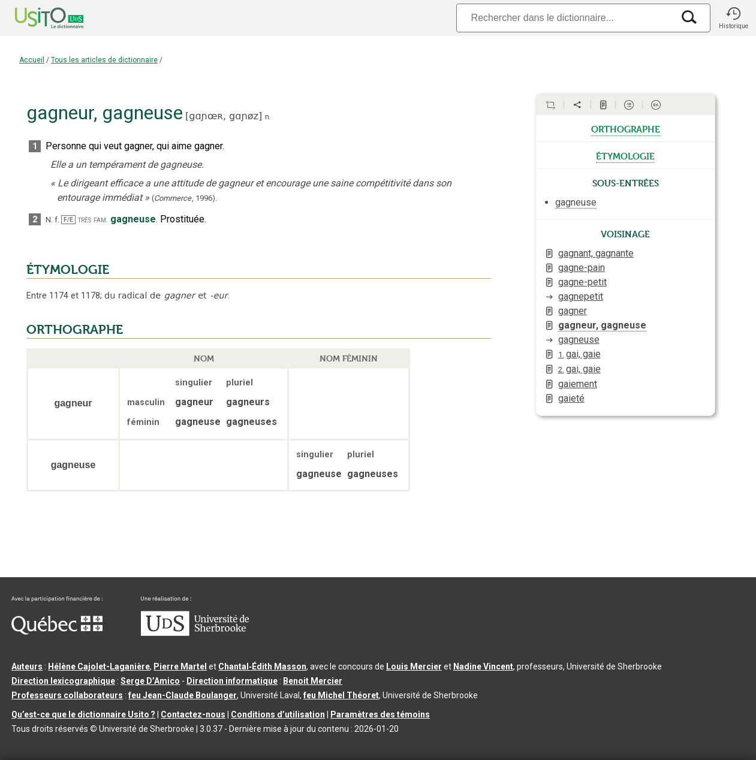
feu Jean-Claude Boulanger (182, 695)
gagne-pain (581, 267)
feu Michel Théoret (341, 695)
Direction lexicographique (63, 681)
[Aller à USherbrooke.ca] (195, 633)
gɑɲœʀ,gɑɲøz (223, 116)
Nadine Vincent (483, 666)
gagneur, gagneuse (602, 325)
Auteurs (27, 666)
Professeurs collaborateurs (67, 695)
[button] (733, 18)
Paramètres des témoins (380, 714)
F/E (68, 220)
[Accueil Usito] (36, 18)
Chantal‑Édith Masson (262, 666)
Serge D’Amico (150, 681)
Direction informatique (232, 681)
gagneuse (579, 339)
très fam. (93, 220)
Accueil (31, 60)
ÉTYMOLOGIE (67, 270)
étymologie (625, 155)
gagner (572, 310)
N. (49, 219)
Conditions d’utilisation (278, 714)
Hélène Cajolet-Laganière (99, 666)
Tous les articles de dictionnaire (104, 60)
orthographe (625, 128)
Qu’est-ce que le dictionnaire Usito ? (83, 714)
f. (57, 219)
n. (268, 116)
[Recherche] (564, 17)
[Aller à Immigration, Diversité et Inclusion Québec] (57, 632)
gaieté (571, 398)
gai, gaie (579, 354)
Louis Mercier (414, 666)
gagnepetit (580, 296)
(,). (184, 198)
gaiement (577, 384)
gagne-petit (582, 282)
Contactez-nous (193, 714)
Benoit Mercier (312, 681)
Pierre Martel (180, 666)
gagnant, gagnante (596, 253)
